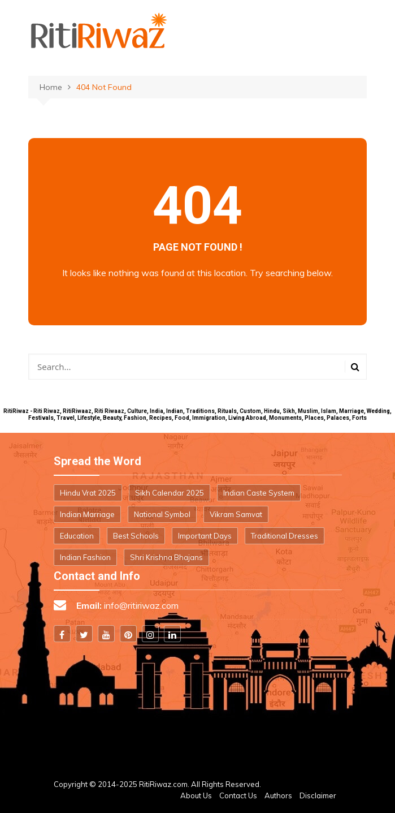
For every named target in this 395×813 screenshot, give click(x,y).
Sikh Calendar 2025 (169, 492)
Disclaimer (317, 795)
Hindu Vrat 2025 (88, 492)
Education (77, 535)
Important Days (205, 535)
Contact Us (238, 795)
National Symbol (162, 514)
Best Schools (136, 535)
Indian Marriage (87, 514)
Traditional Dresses (284, 535)
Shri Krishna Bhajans (166, 557)
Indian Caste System (258, 492)
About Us (196, 795)
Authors (278, 795)
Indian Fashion (85, 557)
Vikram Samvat (236, 514)
